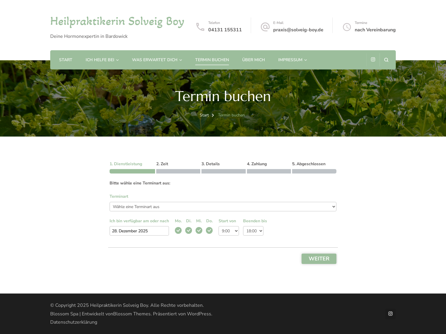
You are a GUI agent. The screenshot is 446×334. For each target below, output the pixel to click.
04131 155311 (225, 30)
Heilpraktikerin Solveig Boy (117, 20)
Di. (188, 221)
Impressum (290, 60)
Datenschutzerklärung (73, 322)
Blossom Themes (132, 314)
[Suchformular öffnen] (386, 60)
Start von (227, 221)
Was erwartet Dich (155, 60)
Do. (209, 221)
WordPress (199, 314)
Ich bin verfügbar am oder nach (139, 221)
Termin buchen (212, 60)
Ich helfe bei (100, 60)
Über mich (253, 60)
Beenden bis (255, 221)
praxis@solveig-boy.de (298, 30)
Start (65, 60)
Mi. (199, 221)
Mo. (178, 221)
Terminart (119, 196)
